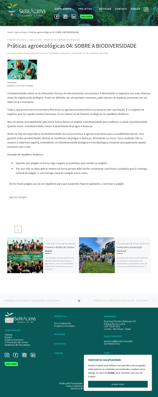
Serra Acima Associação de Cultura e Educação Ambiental (40, 53)
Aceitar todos (118, 384)
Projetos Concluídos (64, 325)
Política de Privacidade (70, 383)
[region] (118, 373)
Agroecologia (21, 32)
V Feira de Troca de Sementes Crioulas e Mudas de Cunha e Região (60, 247)
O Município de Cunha (16, 342)
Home (10, 32)
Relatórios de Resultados (17, 344)
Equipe (8, 337)
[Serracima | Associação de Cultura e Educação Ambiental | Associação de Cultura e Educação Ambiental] (26, 12)
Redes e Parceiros (14, 339)
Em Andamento (62, 323)
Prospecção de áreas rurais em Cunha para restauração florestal (133, 247)
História (8, 334)
